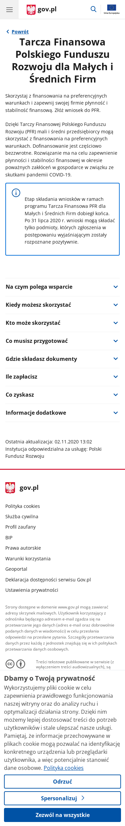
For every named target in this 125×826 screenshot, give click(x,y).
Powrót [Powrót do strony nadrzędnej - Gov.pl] (20, 31)
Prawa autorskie (23, 548)
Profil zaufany (20, 527)
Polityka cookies (22, 506)
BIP (8, 537)
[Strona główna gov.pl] (42, 10)
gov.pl (22, 488)
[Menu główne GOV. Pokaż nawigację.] (9, 9)
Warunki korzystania (28, 558)
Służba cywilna (21, 516)
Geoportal (16, 569)
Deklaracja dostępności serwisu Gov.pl (48, 579)
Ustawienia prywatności (31, 590)
